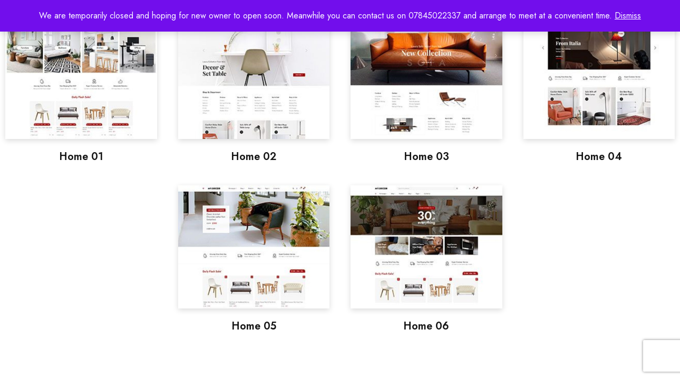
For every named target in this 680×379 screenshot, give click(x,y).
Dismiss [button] (628, 15)
